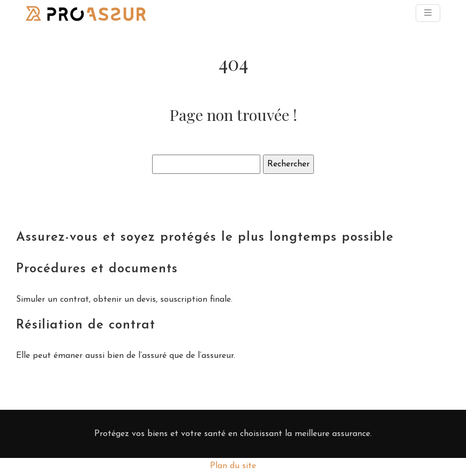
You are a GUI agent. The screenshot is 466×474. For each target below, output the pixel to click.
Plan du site (233, 466)
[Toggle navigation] (428, 13)
